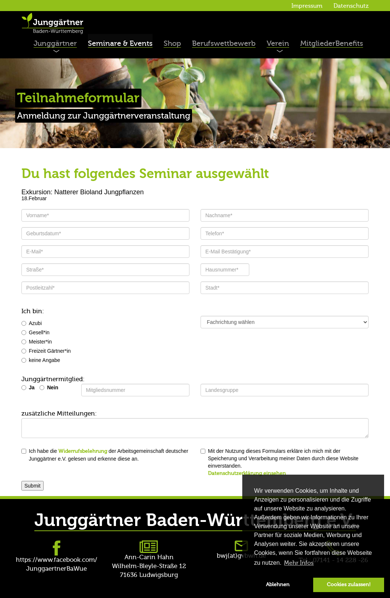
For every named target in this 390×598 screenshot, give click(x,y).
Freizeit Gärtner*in (46, 351)
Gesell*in (35, 332)
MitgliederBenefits (331, 43)
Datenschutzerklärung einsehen (247, 473)
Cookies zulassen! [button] (348, 584)
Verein (278, 43)
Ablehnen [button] (278, 584)
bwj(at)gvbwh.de (241, 555)
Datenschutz (351, 6)
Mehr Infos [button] (299, 563)
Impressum (306, 6)
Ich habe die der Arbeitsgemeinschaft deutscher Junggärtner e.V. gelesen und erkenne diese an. (104, 455)
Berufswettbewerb (224, 43)
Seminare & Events (120, 43)
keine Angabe (40, 360)
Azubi (31, 323)
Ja (32, 387)
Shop (172, 43)
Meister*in (36, 342)
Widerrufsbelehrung (82, 451)
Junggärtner (55, 43)
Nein (52, 387)
